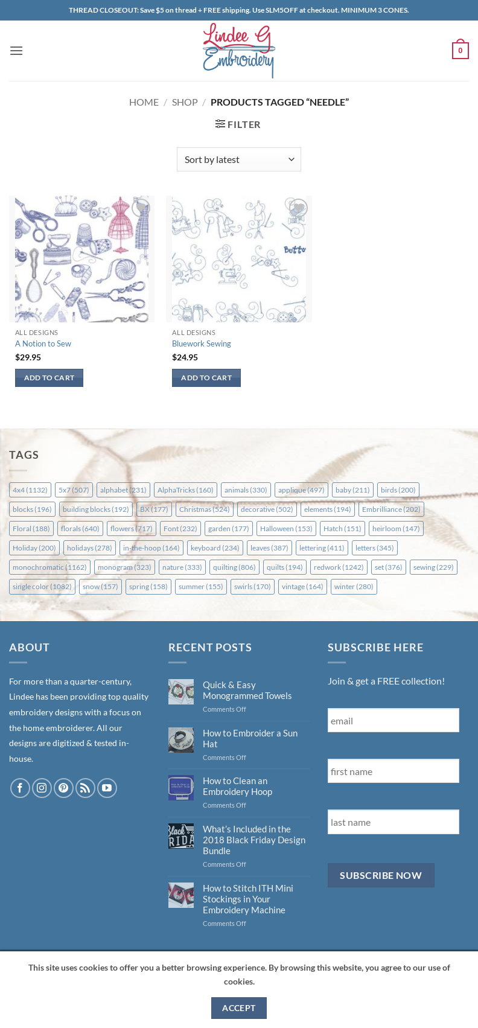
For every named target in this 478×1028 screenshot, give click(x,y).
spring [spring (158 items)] (148, 586)
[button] (16, 50)
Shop (185, 101)
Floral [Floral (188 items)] (31, 528)
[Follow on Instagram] (42, 788)
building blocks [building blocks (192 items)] (96, 509)
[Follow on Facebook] (20, 788)
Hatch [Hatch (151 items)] (342, 528)
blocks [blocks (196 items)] (32, 509)
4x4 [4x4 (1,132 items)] (30, 489)
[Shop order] (239, 159)
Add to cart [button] (49, 378)
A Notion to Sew (43, 343)
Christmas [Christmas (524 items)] (204, 509)
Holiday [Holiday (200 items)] (34, 547)
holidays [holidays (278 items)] (89, 547)
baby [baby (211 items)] (353, 489)
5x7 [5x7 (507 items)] (74, 489)
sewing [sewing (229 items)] (433, 567)
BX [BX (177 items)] (154, 509)
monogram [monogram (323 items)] (124, 567)
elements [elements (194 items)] (327, 509)
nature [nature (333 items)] (182, 567)
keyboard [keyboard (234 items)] (215, 547)
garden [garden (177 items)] (228, 528)
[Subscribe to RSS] (85, 788)
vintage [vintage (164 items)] (302, 586)
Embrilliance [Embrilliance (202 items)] (391, 509)
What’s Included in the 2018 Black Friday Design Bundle (254, 839)
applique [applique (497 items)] (301, 489)
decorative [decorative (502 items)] (267, 509)
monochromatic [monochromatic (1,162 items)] (50, 567)
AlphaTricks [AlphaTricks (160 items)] (186, 489)
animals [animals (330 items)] (246, 489)
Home (144, 101)
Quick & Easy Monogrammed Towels (247, 690)
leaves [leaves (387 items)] (269, 547)
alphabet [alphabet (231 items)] (123, 489)
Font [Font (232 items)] (180, 528)
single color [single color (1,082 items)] (42, 586)
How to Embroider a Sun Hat (250, 738)
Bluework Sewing (201, 343)
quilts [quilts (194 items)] (285, 567)
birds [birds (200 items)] (398, 489)
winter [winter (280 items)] (354, 586)
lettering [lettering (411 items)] (322, 547)
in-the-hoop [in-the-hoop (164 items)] (151, 547)
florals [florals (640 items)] (80, 528)
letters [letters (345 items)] (374, 547)
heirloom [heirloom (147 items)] (396, 528)
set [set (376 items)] (389, 567)
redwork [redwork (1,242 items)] (339, 567)
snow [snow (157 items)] (100, 586)
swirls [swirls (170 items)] (252, 586)
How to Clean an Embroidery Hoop (237, 786)
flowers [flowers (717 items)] (131, 528)
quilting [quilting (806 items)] (234, 567)
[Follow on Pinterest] (64, 788)
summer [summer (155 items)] (201, 586)
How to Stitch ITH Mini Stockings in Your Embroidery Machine (248, 899)
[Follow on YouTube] (107, 788)
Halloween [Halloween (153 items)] (286, 528)
